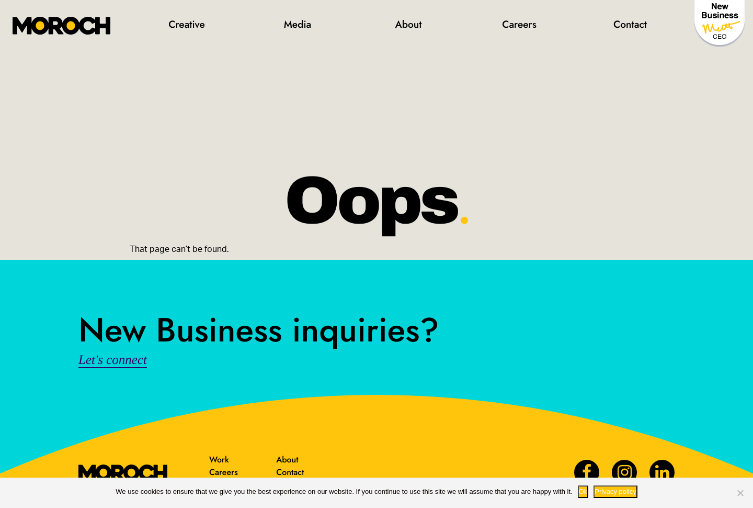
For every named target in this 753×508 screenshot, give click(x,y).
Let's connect (112, 360)
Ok (583, 491)
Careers (519, 24)
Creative (186, 24)
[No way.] (740, 493)
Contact (630, 24)
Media (298, 24)
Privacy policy (615, 491)
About (408, 24)
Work (219, 460)
